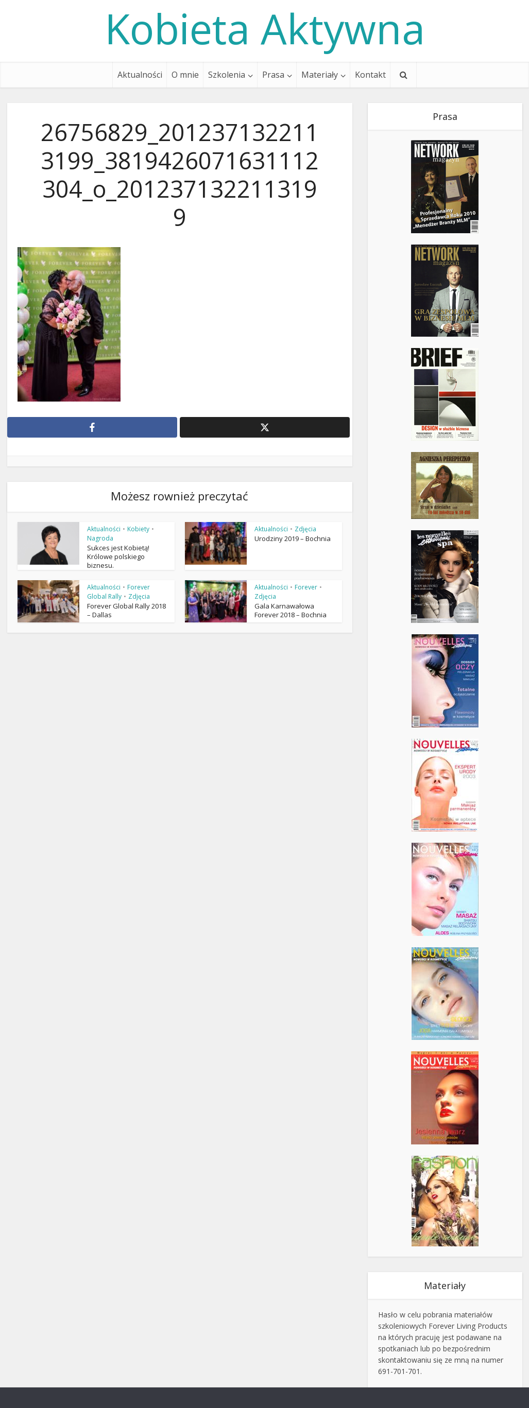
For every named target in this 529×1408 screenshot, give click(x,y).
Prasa (273, 74)
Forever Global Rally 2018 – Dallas (126, 610)
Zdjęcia (305, 529)
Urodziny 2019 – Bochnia (292, 538)
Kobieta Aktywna (265, 28)
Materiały (319, 74)
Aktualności (139, 74)
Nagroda (100, 538)
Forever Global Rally (118, 592)
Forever (306, 587)
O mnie (185, 74)
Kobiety (138, 529)
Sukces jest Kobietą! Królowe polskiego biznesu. (118, 556)
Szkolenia (226, 74)
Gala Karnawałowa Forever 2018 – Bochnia (290, 610)
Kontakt (370, 74)
